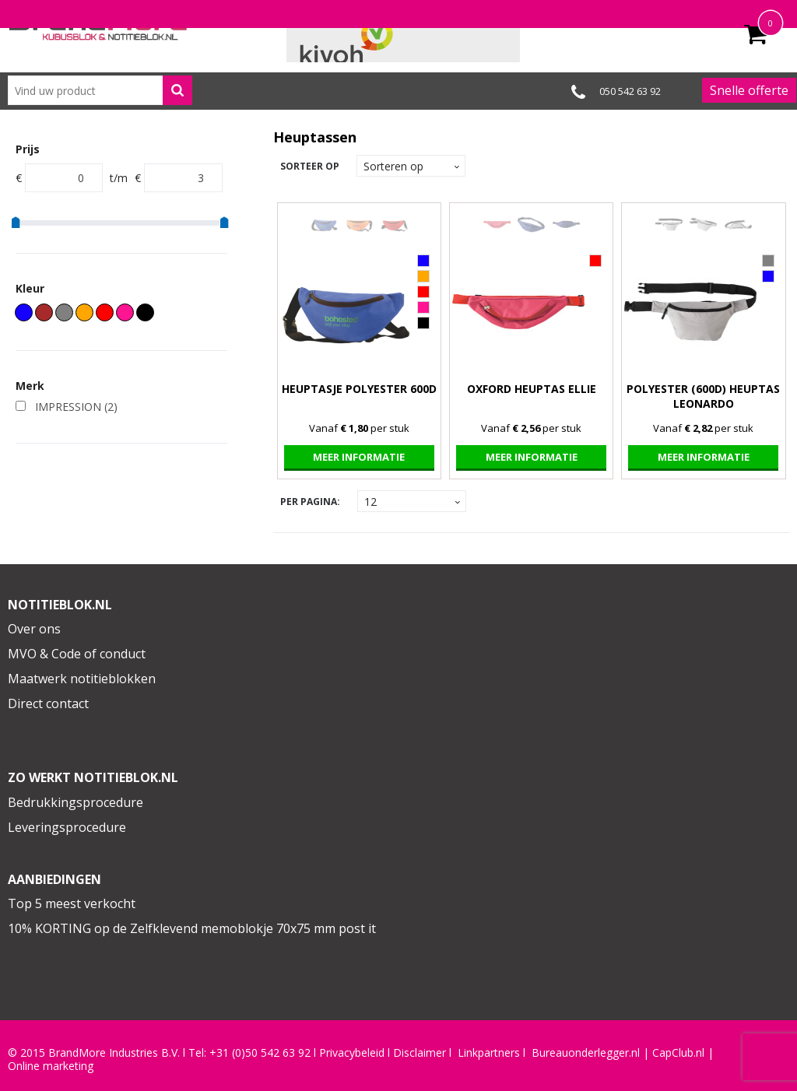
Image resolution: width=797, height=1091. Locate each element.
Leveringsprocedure (67, 827)
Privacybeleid (351, 1053)
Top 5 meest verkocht (71, 903)
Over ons (34, 628)
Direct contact (48, 703)
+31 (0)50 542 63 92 (260, 1053)
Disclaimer (419, 1053)
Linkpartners (489, 1053)
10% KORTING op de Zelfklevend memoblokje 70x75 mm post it (192, 928)
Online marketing (50, 1066)
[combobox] (100, 90)
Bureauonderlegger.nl (586, 1053)
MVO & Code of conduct (77, 653)
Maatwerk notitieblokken (82, 678)
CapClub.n (677, 1053)
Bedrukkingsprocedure (75, 802)
